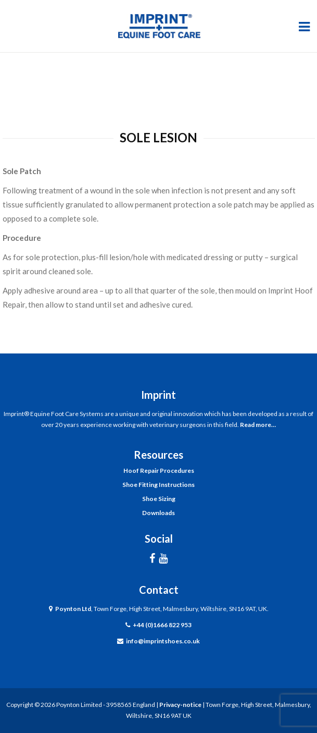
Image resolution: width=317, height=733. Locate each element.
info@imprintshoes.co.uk (163, 641)
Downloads (158, 513)
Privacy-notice (180, 704)
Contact (159, 589)
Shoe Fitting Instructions (158, 484)
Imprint (158, 394)
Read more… (258, 425)
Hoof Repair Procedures (158, 470)
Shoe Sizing (158, 499)
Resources (158, 454)
